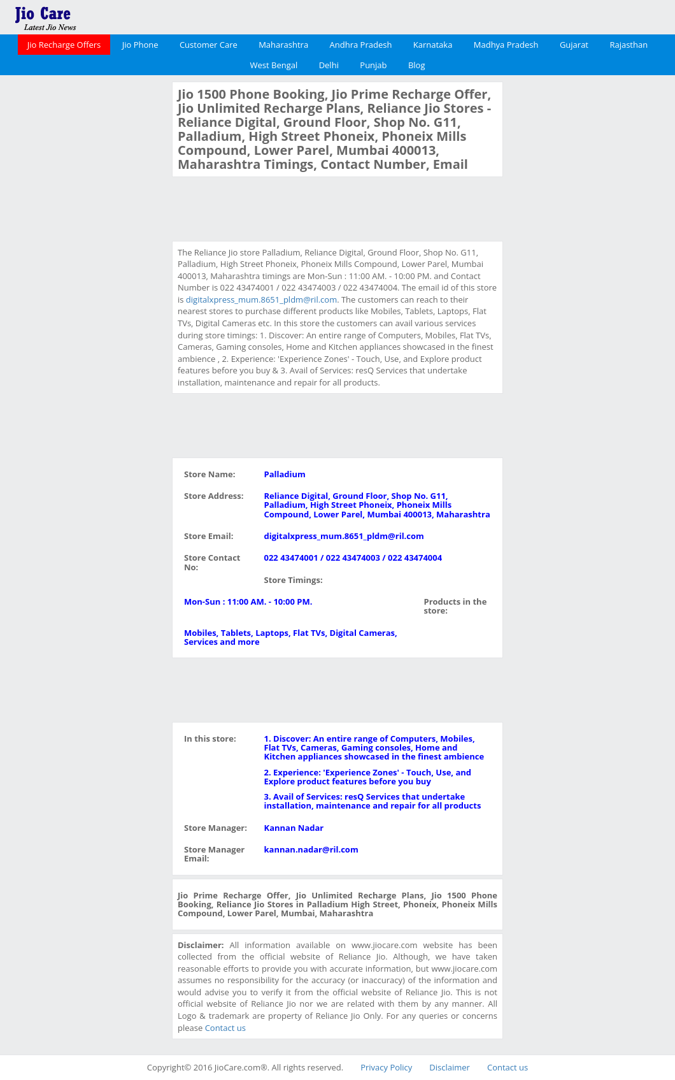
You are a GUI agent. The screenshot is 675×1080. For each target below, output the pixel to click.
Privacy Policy (386, 1067)
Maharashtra (283, 44)
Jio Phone (140, 44)
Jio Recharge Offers (64, 44)
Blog (416, 65)
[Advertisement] (85, 273)
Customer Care (209, 44)
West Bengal (274, 65)
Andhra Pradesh (361, 44)
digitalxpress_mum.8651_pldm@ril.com (261, 299)
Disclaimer (449, 1067)
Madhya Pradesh (506, 44)
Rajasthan (628, 44)
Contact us (225, 1027)
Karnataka (433, 44)
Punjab (373, 65)
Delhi (329, 65)
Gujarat (574, 44)
